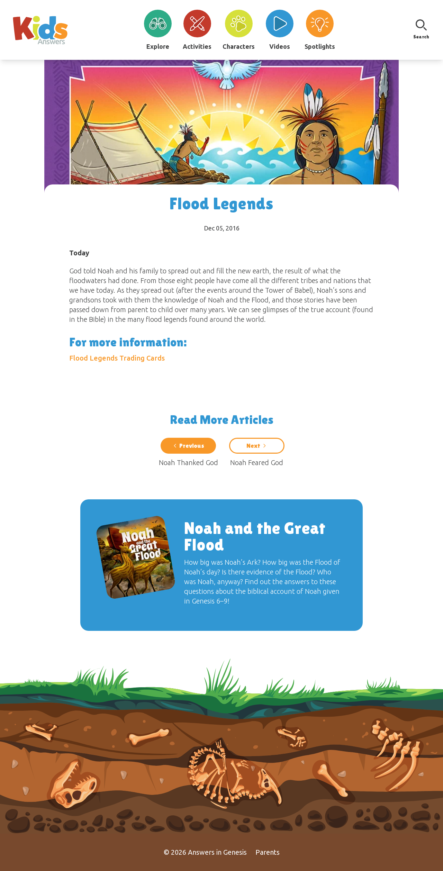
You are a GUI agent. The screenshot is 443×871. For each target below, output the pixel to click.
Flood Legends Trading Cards (117, 358)
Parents (267, 852)
